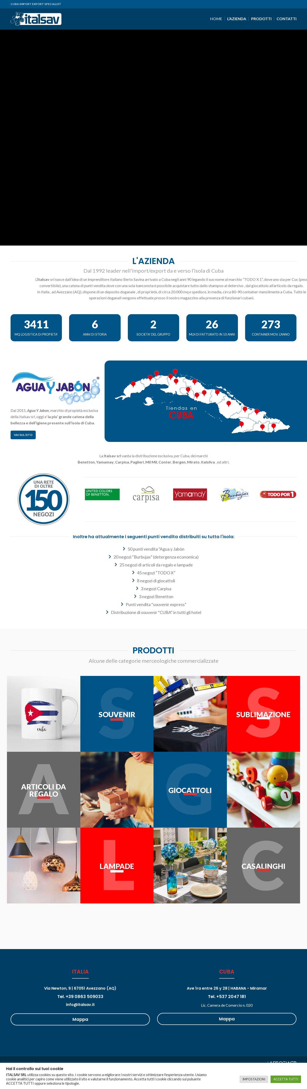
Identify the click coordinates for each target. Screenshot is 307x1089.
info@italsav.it (80, 1004)
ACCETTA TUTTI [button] (285, 1079)
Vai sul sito (23, 435)
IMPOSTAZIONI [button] (253, 1079)
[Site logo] (36, 18)
